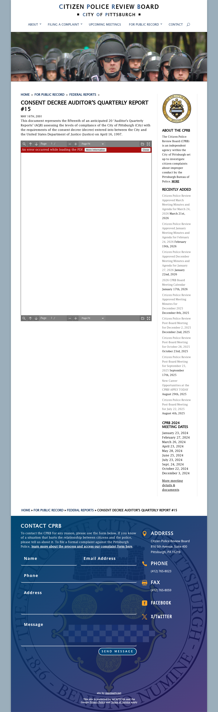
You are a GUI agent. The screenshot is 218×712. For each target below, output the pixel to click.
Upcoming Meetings (105, 24)
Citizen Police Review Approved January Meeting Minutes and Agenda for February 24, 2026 (176, 233)
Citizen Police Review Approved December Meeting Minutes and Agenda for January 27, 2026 (176, 261)
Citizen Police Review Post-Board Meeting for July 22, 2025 (176, 405)
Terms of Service (120, 702)
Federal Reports (80, 510)
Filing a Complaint (63, 24)
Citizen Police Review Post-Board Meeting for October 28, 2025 (176, 342)
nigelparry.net (113, 693)
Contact (176, 24)
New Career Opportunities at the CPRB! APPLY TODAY (175, 385)
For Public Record (144, 24)
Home (25, 510)
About (33, 24)
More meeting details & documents (172, 486)
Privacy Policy (97, 702)
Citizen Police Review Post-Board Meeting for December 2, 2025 (176, 323)
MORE (175, 181)
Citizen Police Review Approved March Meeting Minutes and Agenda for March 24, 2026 (176, 205)
